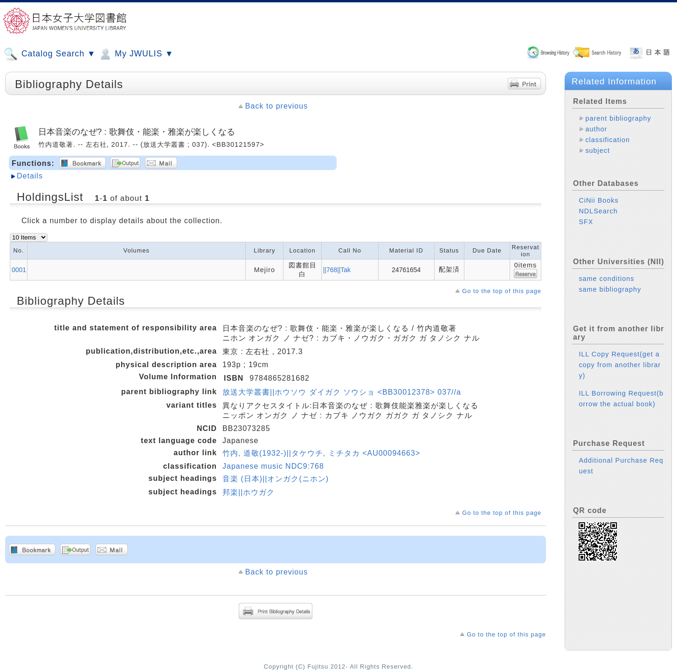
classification (607, 140)
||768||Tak (337, 269)
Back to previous (276, 106)
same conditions (606, 278)
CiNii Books (598, 200)
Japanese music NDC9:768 (273, 466)
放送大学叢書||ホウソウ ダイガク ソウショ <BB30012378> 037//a (341, 392)
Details (30, 176)
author (596, 129)
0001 (19, 269)
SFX (586, 222)
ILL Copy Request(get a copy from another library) (620, 364)
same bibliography (610, 289)
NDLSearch (598, 211)
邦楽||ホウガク (248, 492)
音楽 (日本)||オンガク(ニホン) (275, 479)
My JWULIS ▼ (135, 54)
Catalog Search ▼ (50, 54)
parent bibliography (618, 118)
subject (597, 150)
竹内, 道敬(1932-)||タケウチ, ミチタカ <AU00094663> (321, 453)
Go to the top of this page (501, 290)
